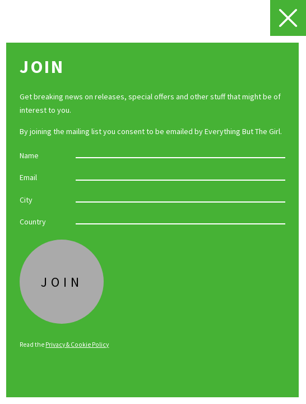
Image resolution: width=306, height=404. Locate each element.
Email (28, 177)
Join (62, 282)
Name (29, 155)
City (26, 199)
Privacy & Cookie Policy (77, 344)
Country (33, 221)
